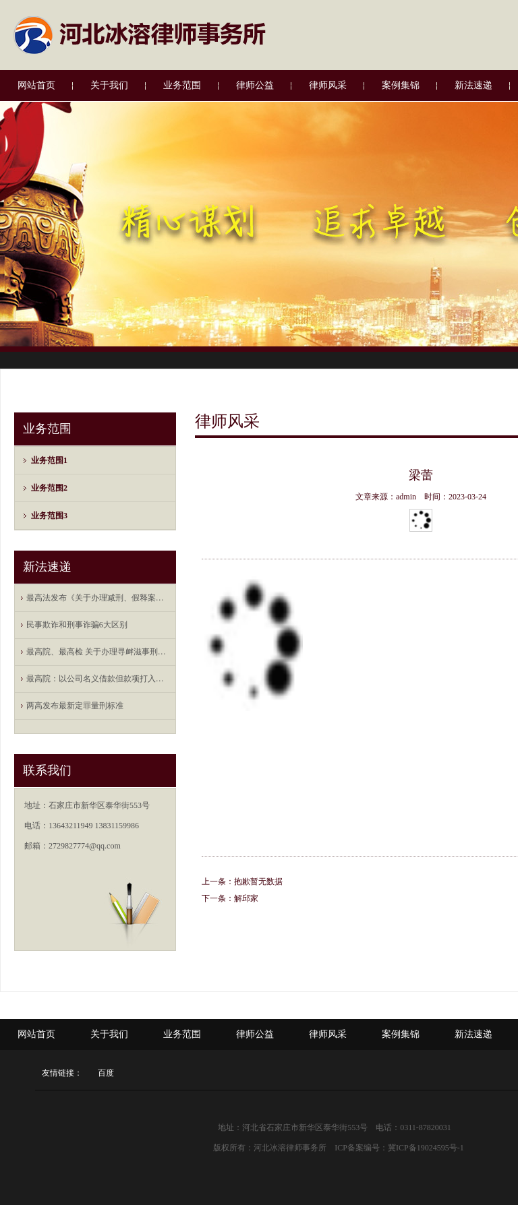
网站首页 (36, 85)
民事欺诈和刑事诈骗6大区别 (76, 624)
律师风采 (328, 85)
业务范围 (182, 85)
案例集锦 (401, 85)
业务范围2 (49, 488)
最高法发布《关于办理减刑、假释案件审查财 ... (98, 597)
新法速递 (473, 85)
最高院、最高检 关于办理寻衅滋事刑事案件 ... (98, 651)
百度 (106, 1073)
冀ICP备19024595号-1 (426, 1147)
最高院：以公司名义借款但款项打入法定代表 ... (98, 678)
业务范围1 (49, 460)
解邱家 (246, 898)
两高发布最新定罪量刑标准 (74, 705)
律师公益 (255, 85)
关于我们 (109, 85)
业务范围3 (49, 515)
